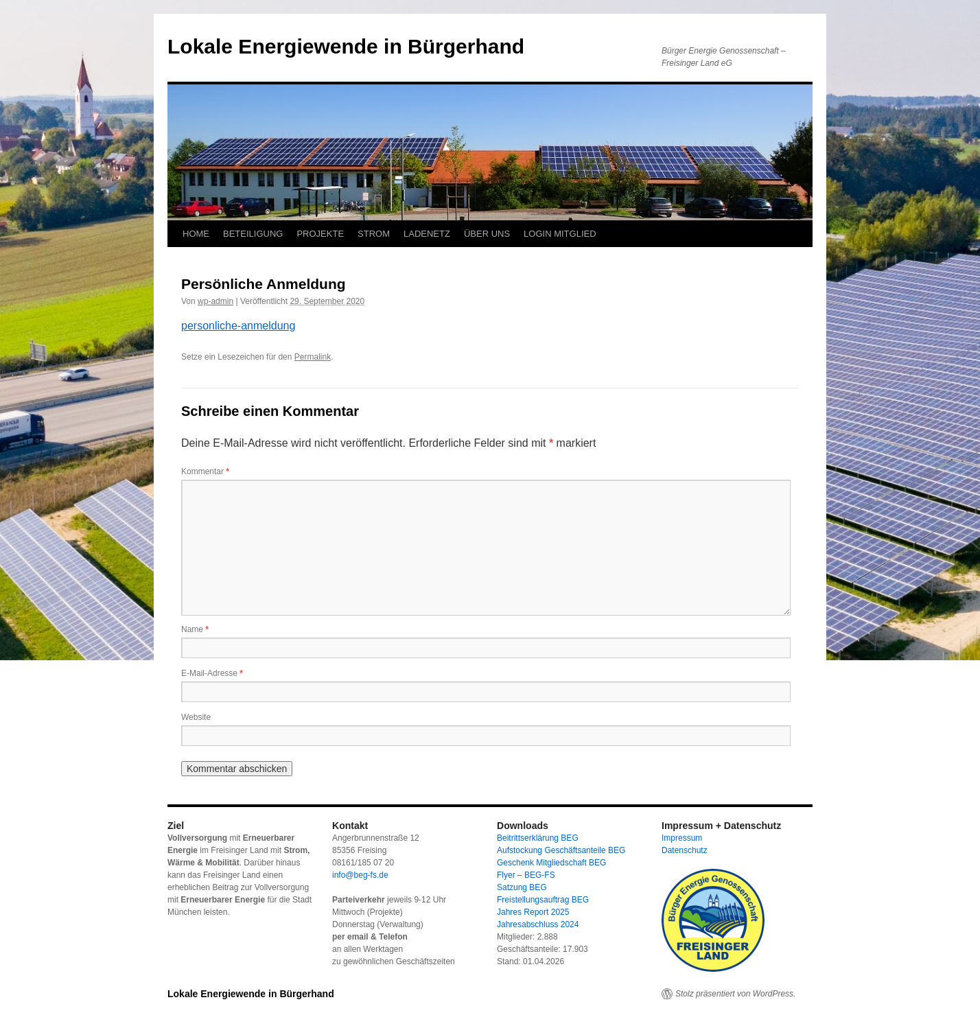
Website (196, 717)
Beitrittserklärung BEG (538, 838)
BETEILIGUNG (253, 234)
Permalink (312, 357)
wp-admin (215, 301)
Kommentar (205, 471)
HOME (196, 234)
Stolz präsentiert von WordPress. (735, 994)
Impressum (682, 838)
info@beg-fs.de (360, 875)
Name (195, 629)
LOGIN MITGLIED (560, 234)
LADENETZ (427, 234)
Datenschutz (685, 850)
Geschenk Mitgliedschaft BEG (551, 862)
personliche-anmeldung (238, 325)
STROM (374, 234)
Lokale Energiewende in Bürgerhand (345, 46)
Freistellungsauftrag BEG (543, 900)
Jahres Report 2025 (533, 912)
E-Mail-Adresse (212, 673)
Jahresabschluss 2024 (538, 924)
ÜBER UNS (487, 234)
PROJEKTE (320, 234)
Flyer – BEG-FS (526, 875)
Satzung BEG (522, 887)
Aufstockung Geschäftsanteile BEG (561, 850)
